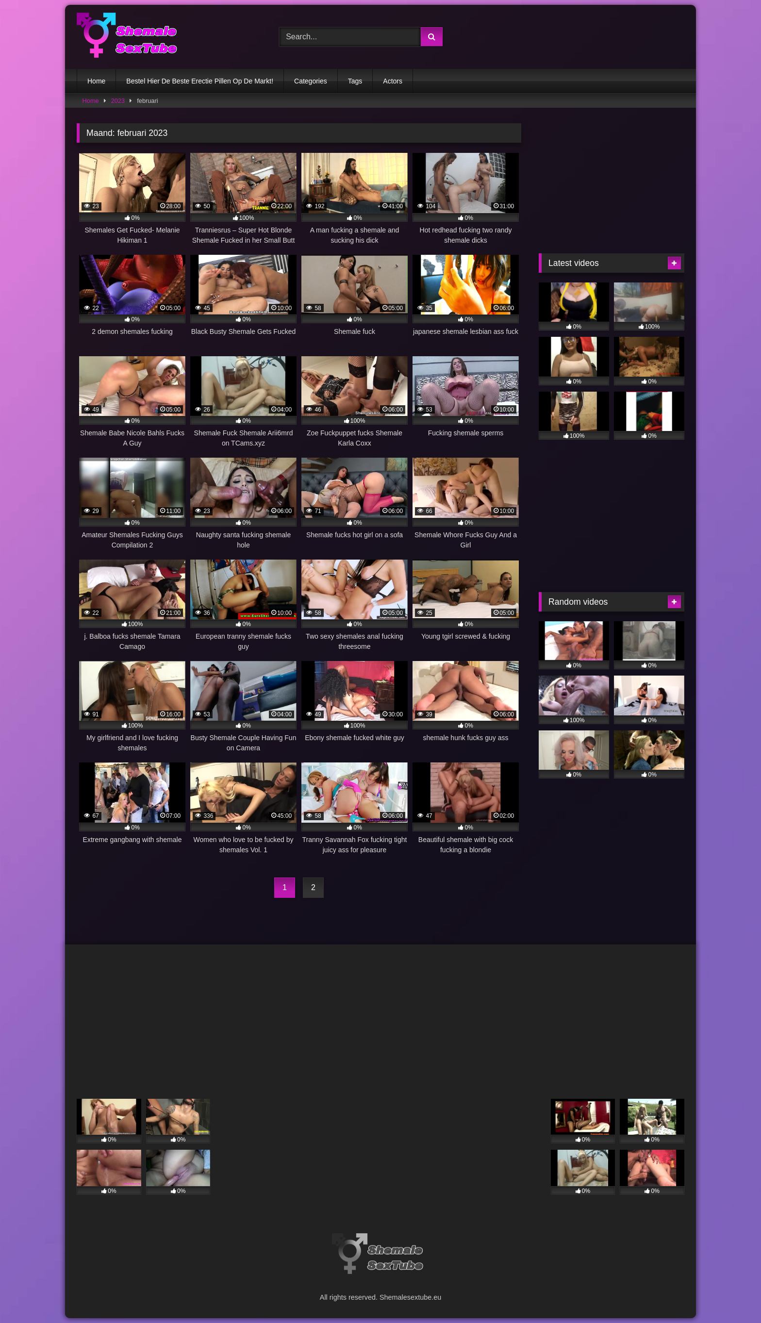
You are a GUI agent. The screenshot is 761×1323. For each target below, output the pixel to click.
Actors (392, 81)
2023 (118, 100)
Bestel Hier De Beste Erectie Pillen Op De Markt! (199, 81)
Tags (355, 81)
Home (96, 81)
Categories (310, 81)
